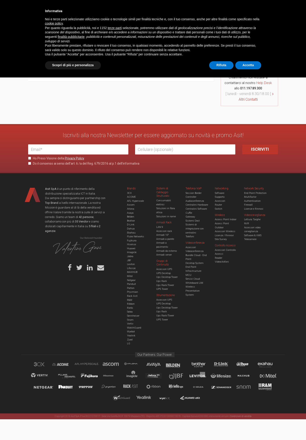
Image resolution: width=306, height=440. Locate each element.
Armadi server (164, 254)
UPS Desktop (163, 273)
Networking (131, 21)
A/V (168, 21)
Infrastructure (193, 271)
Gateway (190, 216)
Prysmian (132, 291)
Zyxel (130, 339)
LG (128, 343)
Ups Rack (161, 281)
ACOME (131, 196)
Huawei (131, 248)
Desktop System (195, 263)
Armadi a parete (165, 239)
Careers (131, 7)
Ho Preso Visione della (56, 158)
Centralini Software (196, 208)
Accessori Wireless (225, 231)
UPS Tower (162, 289)
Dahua (131, 228)
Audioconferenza (195, 201)
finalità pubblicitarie (71, 399)
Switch (218, 208)
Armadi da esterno (166, 250)
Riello (130, 307)
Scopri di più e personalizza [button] (73, 427)
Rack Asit (132, 296)
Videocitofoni (222, 261)
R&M (129, 300)
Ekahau (131, 232)
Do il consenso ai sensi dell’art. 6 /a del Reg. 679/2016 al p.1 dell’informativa (83, 163)
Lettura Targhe (252, 219)
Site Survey (221, 239)
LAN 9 (159, 227)
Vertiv (130, 323)
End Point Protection (255, 193)
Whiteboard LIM (194, 282)
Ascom (131, 204)
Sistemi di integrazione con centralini (195, 228)
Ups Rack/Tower (165, 285)
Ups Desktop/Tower (167, 277)
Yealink (131, 335)
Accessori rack (164, 231)
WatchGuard (134, 327)
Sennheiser (133, 315)
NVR (246, 223)
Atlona (130, 208)
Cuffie (189, 212)
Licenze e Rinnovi (253, 208)
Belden (130, 216)
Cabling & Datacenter (81, 21)
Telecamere (250, 239)
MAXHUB (132, 272)
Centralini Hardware (197, 204)
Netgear (131, 280)
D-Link (130, 224)
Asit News (149, 7)
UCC (110, 21)
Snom (130, 319)
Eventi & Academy (108, 7)
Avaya (130, 212)
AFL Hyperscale (135, 201)
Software (219, 193)
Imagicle (131, 252)
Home (31, 35)
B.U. (166, 7)
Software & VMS (252, 235)
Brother (131, 220)
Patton (130, 288)
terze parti (115, 390)
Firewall (248, 204)
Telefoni (190, 236)
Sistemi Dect (193, 220)
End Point (191, 266)
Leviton (131, 264)
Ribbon (131, 303)
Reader (218, 257)
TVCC (153, 21)
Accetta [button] (248, 427)
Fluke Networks (135, 236)
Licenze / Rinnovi (224, 235)
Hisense (131, 244)
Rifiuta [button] (221, 427)
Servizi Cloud (193, 278)
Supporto (219, 196)
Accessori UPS (164, 269)
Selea (130, 311)
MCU (188, 275)
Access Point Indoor (225, 219)
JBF (129, 260)
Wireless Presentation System (193, 290)
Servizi (85, 7)
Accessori (220, 201)
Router (218, 204)
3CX (129, 193)
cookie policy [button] (54, 386)
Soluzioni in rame (166, 216)
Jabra (130, 256)
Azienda (68, 7)
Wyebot (131, 331)
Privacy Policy (74, 158)
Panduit (131, 284)
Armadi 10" (162, 235)
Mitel (130, 276)
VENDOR (259, 21)
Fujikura (131, 240)
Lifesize (131, 268)
